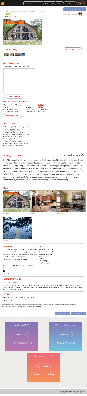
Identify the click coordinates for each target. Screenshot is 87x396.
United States (12, 11)
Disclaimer (82, 393)
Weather (41, 256)
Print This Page (44, 263)
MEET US (21, 334)
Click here (41, 105)
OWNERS (43, 365)
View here (41, 111)
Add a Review (7, 300)
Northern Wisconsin (26, 11)
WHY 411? (65, 334)
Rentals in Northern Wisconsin (48, 252)
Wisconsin (18, 11)
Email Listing (43, 260)
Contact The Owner (72, 49)
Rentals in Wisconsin (45, 254)
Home (7, 11)
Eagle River (34, 11)
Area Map (42, 258)
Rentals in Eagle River (46, 249)
